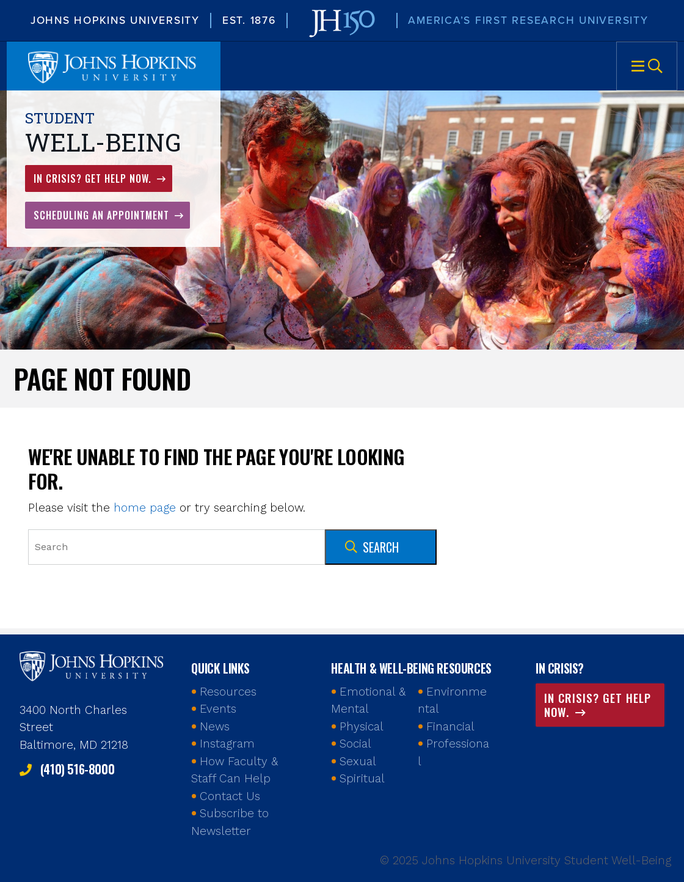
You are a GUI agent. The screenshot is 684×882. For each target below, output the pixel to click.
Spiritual (362, 778)
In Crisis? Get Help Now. (94, 178)
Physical (362, 726)
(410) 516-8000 (77, 769)
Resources (228, 692)
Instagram (227, 744)
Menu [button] (646, 66)
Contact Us (230, 796)
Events (218, 709)
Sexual (358, 761)
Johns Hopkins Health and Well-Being (93, 665)
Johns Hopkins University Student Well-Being (113, 66)
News (215, 726)
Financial (450, 726)
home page (145, 508)
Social (355, 744)
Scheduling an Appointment (103, 215)
